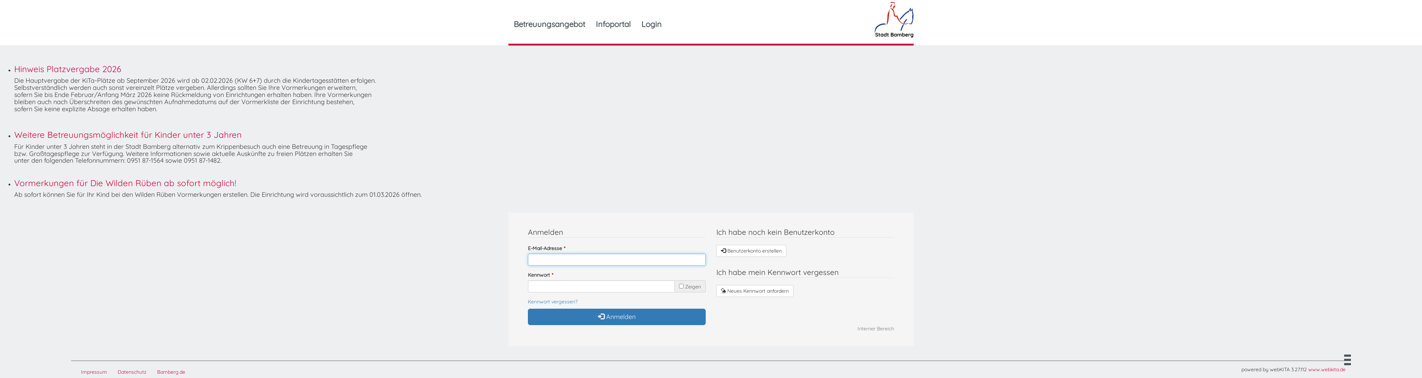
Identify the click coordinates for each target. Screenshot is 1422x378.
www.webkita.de (1327, 369)
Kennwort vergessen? (553, 301)
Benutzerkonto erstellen (751, 251)
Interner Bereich (875, 328)
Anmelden (617, 317)
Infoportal (613, 24)
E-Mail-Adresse (545, 248)
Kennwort (539, 275)
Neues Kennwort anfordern (755, 291)
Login (651, 24)
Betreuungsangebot (549, 24)
